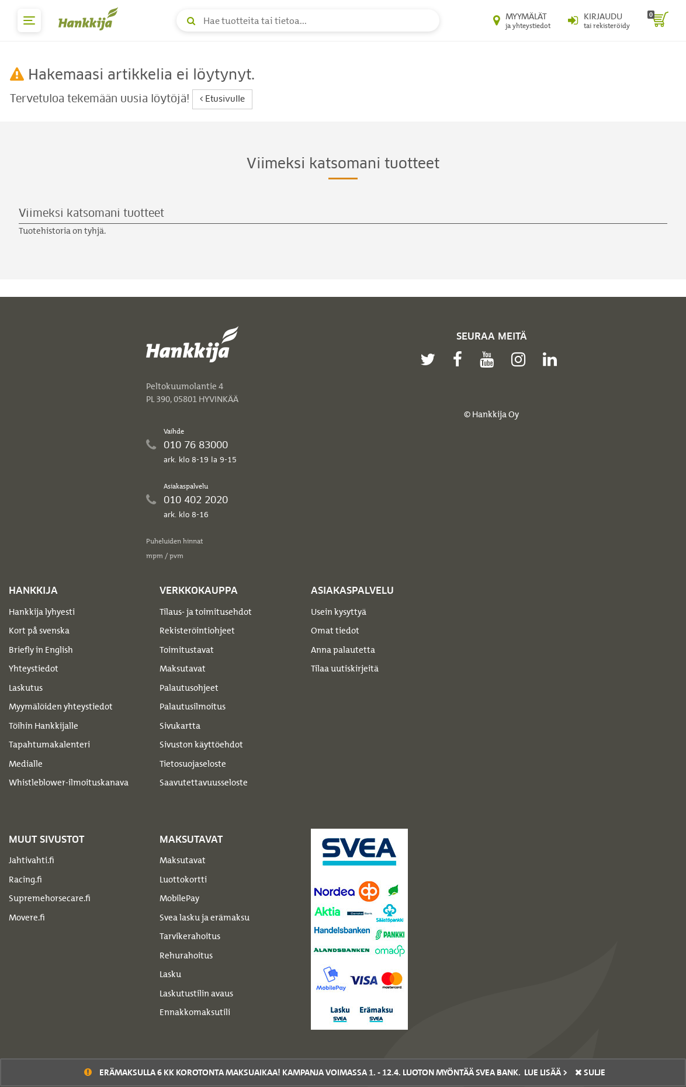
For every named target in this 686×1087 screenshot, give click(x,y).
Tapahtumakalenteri (49, 744)
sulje (590, 1072)
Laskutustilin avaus (196, 993)
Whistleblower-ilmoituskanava (69, 782)
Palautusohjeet (189, 688)
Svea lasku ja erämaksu (205, 917)
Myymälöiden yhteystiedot (61, 706)
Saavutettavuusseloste (204, 782)
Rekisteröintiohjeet (197, 630)
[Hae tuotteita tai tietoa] (307, 20)
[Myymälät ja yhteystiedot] (521, 20)
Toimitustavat (187, 650)
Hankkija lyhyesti (42, 612)
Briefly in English (41, 650)
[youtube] (490, 359)
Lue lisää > (545, 1072)
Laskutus (26, 688)
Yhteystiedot (33, 668)
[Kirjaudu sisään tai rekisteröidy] (599, 20)
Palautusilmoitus (193, 706)
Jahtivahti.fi (31, 860)
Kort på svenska (39, 630)
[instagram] (521, 359)
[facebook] (460, 359)
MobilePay (179, 898)
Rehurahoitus (186, 955)
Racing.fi (25, 879)
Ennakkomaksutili (195, 1012)
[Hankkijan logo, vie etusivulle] (90, 18)
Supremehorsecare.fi (50, 898)
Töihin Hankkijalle (43, 726)
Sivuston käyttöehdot (201, 744)
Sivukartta (180, 726)
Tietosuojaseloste (193, 764)
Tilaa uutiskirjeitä (345, 668)
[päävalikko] (29, 20)
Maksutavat (183, 668)
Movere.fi (27, 917)
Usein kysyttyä (338, 612)
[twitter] (430, 359)
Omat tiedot (335, 630)
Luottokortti (183, 879)
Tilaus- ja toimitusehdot (206, 612)
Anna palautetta (343, 650)
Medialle (26, 764)
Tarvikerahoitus (190, 936)
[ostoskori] (657, 20)
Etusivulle (222, 99)
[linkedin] (553, 359)
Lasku (170, 974)
